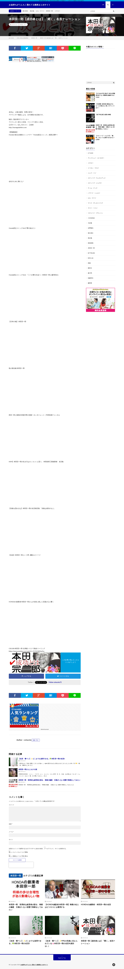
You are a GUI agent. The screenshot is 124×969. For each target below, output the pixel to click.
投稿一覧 (35, 740)
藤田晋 (90, 283)
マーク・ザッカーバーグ (95, 203)
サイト (11, 839)
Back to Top (62, 958)
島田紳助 (90, 243)
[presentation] (21, 865)
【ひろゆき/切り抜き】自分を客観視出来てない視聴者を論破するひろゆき (105, 95)
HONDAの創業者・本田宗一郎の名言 (96, 904)
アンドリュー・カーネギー (96, 158)
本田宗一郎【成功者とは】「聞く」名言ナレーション (98, 942)
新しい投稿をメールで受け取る (18, 856)
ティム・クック (92, 188)
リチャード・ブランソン (95, 213)
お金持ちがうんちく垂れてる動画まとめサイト (34, 964)
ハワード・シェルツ (94, 193)
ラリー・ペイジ (92, 208)
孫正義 (32, 11)
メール (11, 831)
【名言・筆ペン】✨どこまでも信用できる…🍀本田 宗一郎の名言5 (41, 759)
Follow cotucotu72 (55, 682)
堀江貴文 (25, 11)
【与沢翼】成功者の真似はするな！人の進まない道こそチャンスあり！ (105, 105)
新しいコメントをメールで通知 (18, 852)
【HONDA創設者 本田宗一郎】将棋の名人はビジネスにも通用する (62, 905)
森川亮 (90, 273)
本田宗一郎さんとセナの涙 (27, 769)
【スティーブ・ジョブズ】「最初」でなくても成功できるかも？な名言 (105, 137)
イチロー (57, 11)
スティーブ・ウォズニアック (97, 178)
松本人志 (90, 258)
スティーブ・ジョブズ (94, 183)
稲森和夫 (90, 278)
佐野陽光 (90, 228)
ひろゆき (90, 153)
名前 (10, 824)
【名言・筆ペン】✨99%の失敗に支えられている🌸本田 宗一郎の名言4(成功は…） (61, 943)
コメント (11, 804)
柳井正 (90, 268)
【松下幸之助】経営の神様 (103, 114)
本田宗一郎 (49, 11)
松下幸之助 (91, 253)
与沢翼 (90, 223)
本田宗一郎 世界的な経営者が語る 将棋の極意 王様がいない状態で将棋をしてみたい (49, 780)
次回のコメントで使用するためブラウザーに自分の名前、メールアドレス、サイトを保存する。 (38, 848)
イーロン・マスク (93, 168)
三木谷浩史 (91, 218)
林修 (89, 263)
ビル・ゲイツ (40, 11)
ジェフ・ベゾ (92, 173)
